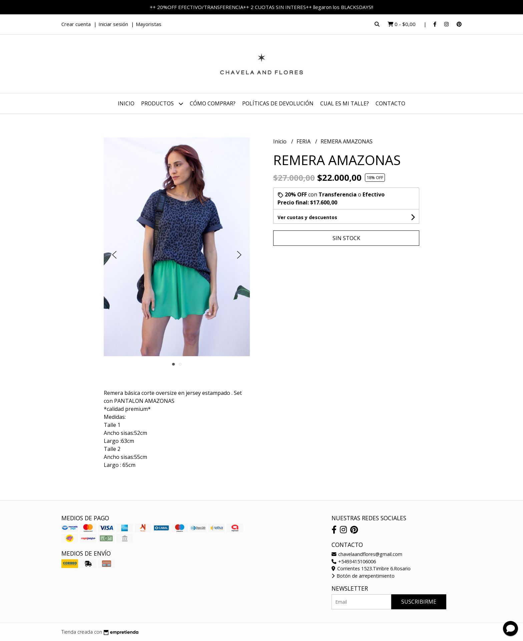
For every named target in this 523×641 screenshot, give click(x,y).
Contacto (390, 103)
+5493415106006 (354, 561)
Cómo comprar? (212, 103)
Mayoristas (148, 24)
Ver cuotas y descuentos (307, 217)
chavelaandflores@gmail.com (367, 554)
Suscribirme (418, 601)
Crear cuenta (76, 24)
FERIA (304, 141)
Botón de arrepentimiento (363, 576)
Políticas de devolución (278, 103)
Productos (162, 103)
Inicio (126, 103)
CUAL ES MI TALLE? (344, 103)
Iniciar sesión (113, 24)
